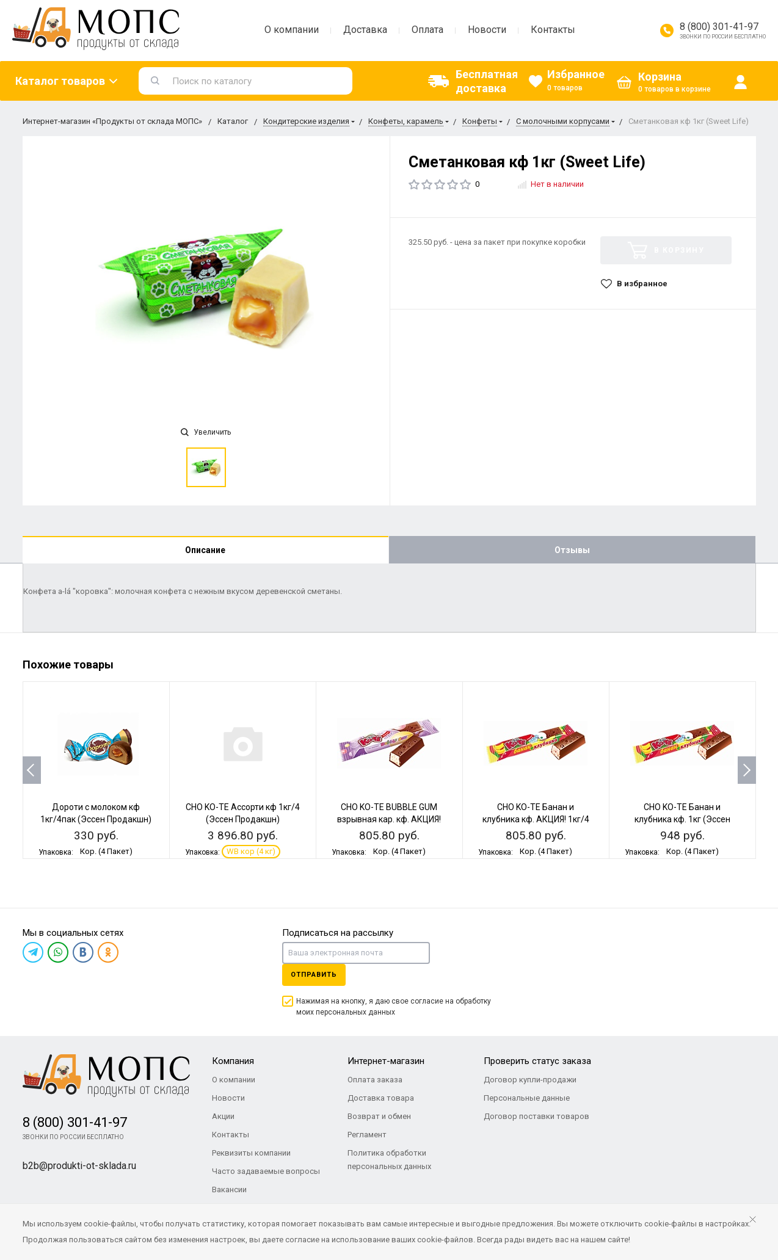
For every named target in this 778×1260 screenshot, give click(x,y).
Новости (487, 29)
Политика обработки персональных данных (389, 1159)
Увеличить (206, 432)
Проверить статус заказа (537, 1060)
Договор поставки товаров (536, 1116)
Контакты (553, 29)
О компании (291, 29)
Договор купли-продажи (530, 1079)
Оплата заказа (374, 1079)
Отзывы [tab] (572, 550)
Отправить (314, 975)
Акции (223, 1116)
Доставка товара (380, 1097)
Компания (233, 1060)
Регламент (367, 1134)
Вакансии (229, 1189)
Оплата (427, 29)
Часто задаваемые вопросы (266, 1171)
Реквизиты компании (251, 1152)
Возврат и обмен (379, 1116)
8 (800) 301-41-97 (719, 26)
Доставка (365, 29)
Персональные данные (527, 1097)
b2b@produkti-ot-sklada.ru (79, 1165)
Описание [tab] (205, 550)
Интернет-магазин (385, 1060)
